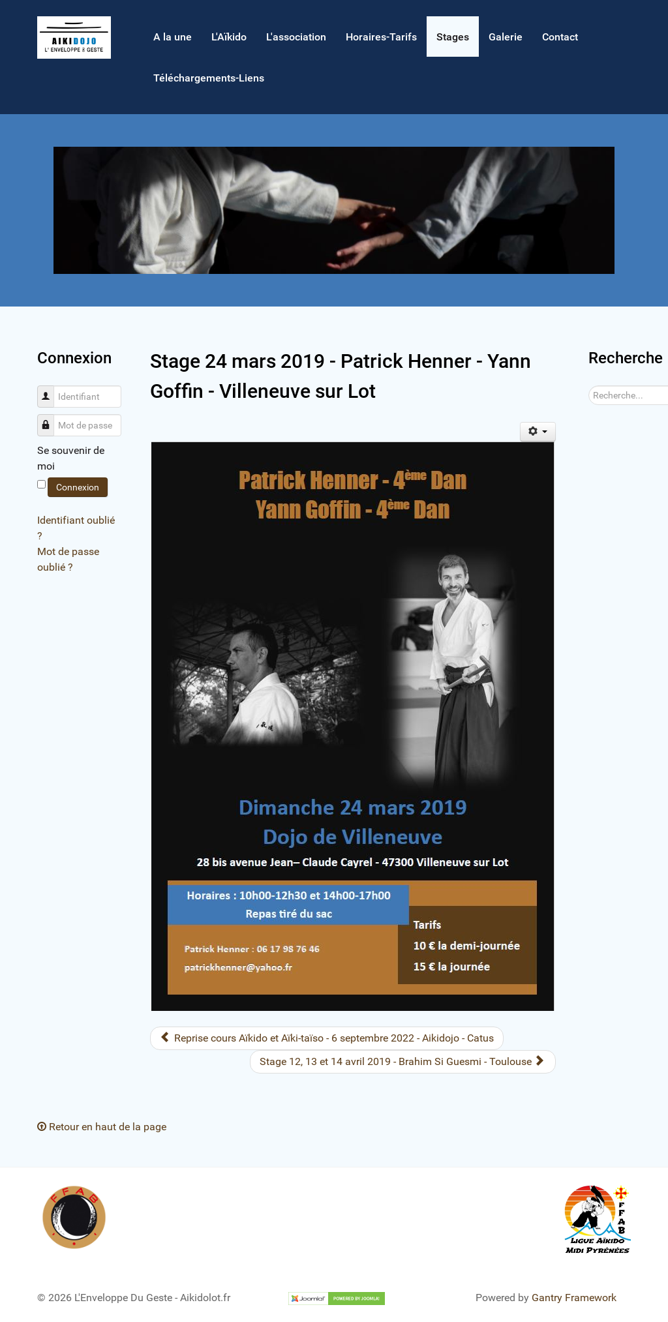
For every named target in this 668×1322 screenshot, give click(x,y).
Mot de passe (50, 418)
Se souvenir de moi (70, 458)
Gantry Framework (574, 1297)
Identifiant (50, 389)
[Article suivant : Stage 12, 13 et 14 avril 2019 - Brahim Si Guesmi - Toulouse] (403, 1062)
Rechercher (588, 385)
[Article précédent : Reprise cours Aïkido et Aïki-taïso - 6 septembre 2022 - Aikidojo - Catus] (327, 1038)
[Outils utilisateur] (538, 432)
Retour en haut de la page (101, 1126)
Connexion (77, 487)
